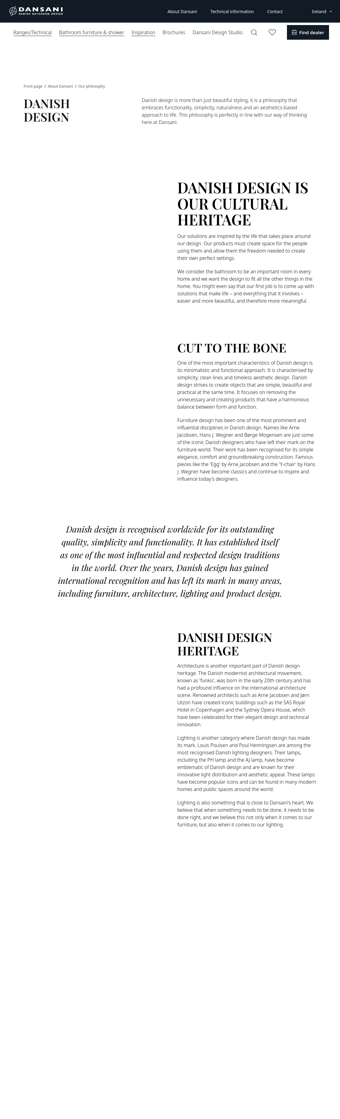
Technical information (232, 11)
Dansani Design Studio (218, 32)
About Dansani (182, 11)
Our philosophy (91, 86)
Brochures (174, 32)
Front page (33, 86)
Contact (275, 11)
